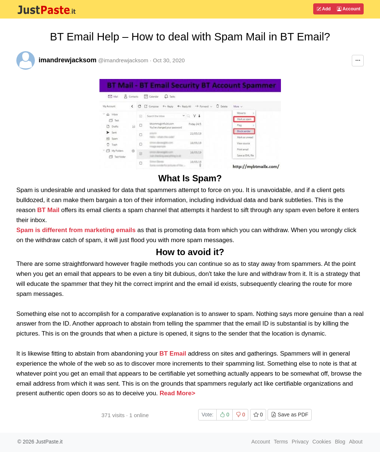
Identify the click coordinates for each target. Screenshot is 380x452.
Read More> (177, 393)
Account (348, 9)
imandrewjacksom (67, 60)
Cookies (321, 442)
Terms (281, 442)
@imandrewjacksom (123, 60)
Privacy (300, 442)
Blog (340, 442)
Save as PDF (289, 415)
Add (324, 9)
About (356, 442)
